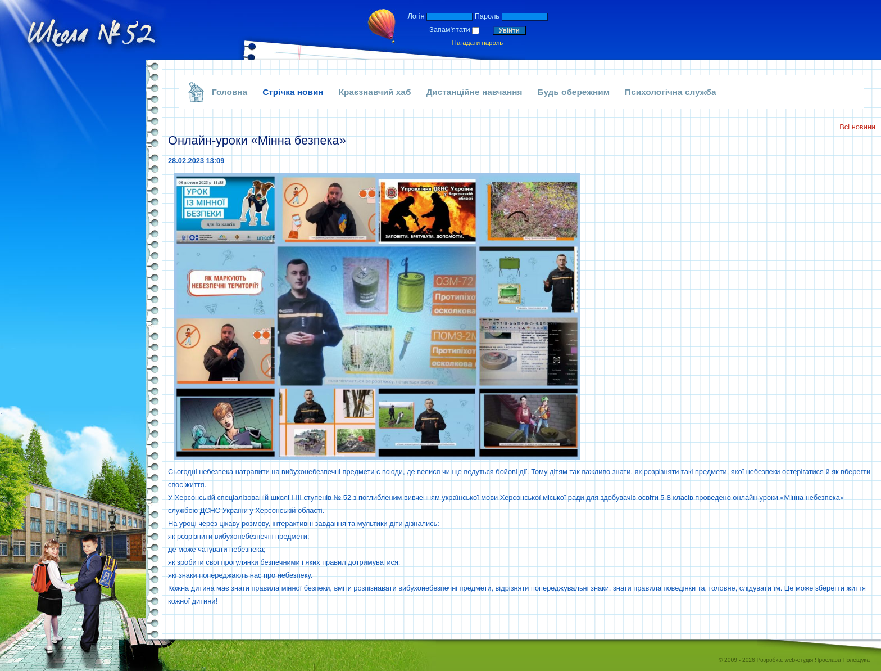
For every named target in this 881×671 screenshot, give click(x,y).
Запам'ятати (449, 29)
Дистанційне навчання (474, 92)
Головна (229, 92)
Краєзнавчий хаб (375, 92)
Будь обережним (574, 92)
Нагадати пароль (477, 42)
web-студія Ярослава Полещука (827, 660)
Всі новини (857, 127)
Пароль (487, 16)
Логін (415, 16)
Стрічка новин (293, 92)
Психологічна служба (670, 92)
